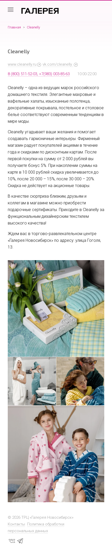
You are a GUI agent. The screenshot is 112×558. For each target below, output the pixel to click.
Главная (14, 27)
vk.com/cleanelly (58, 64)
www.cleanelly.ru (22, 64)
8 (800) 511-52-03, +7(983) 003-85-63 (39, 74)
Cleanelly (33, 27)
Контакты (16, 524)
